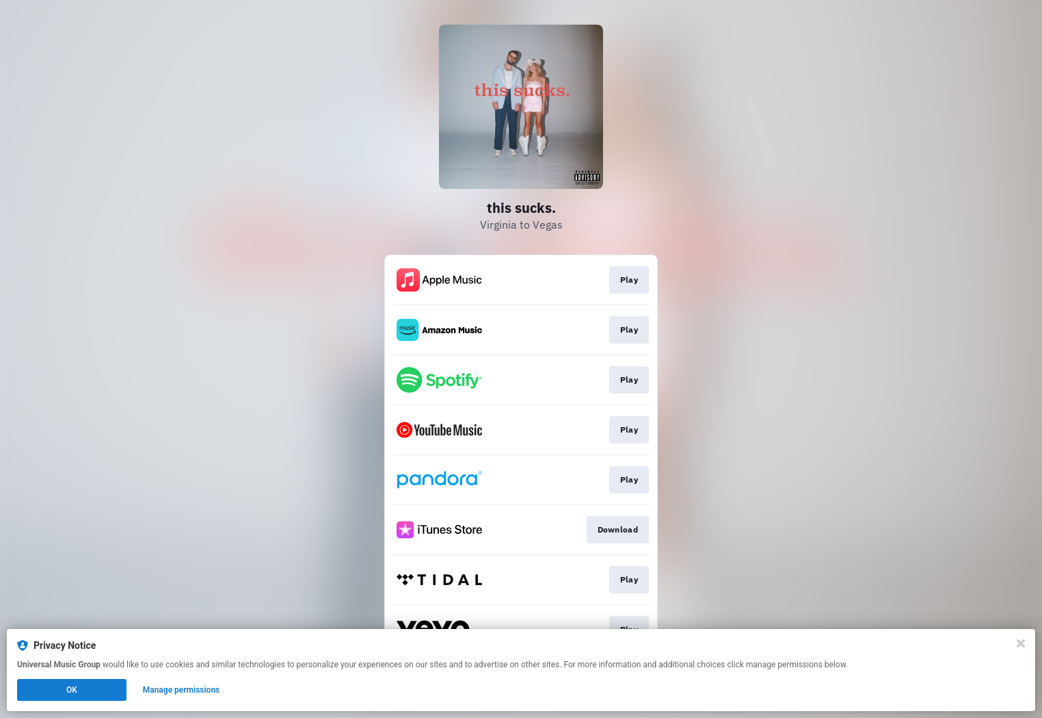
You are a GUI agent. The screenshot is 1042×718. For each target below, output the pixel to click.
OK (71, 690)
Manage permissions (181, 690)
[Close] (1021, 643)
